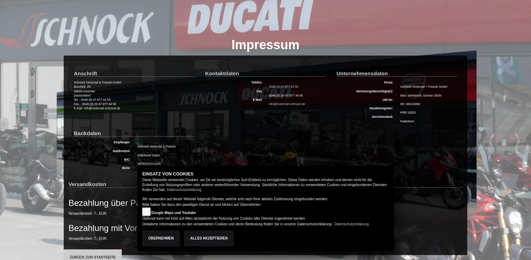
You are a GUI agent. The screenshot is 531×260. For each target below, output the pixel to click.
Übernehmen (161, 238)
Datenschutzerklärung (184, 190)
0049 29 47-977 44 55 (283, 86)
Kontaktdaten (222, 73)
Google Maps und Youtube (174, 213)
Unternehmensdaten (362, 73)
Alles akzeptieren (209, 238)
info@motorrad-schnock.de (287, 104)
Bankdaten (87, 133)
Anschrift (85, 73)
